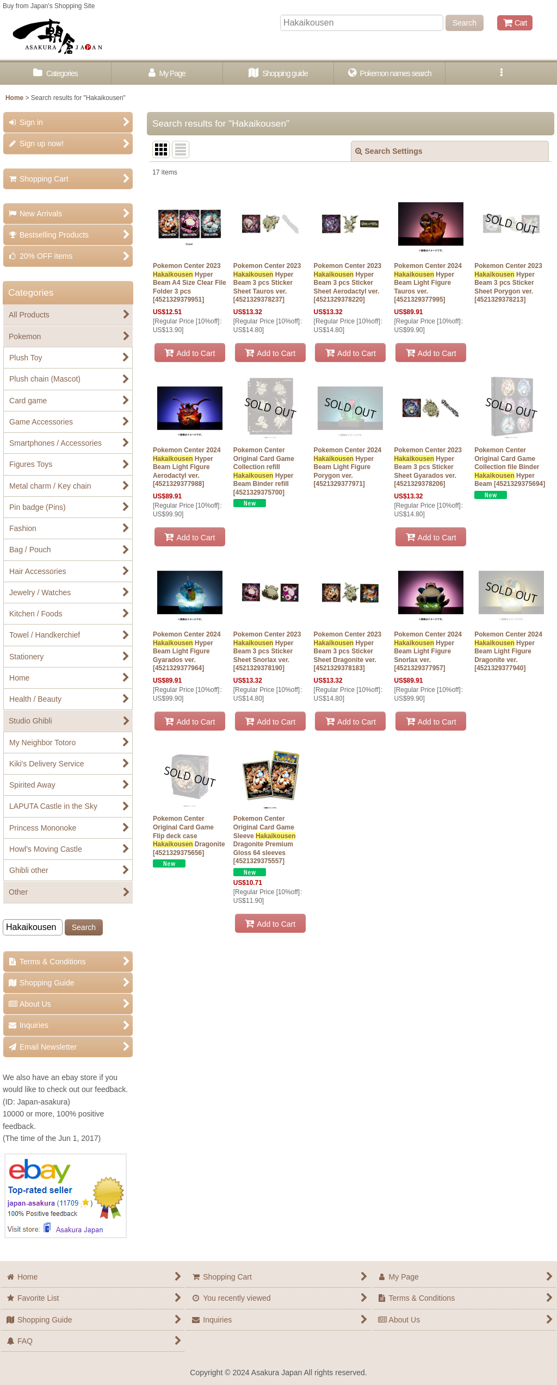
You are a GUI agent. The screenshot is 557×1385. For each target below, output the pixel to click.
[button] (501, 74)
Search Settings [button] (389, 151)
